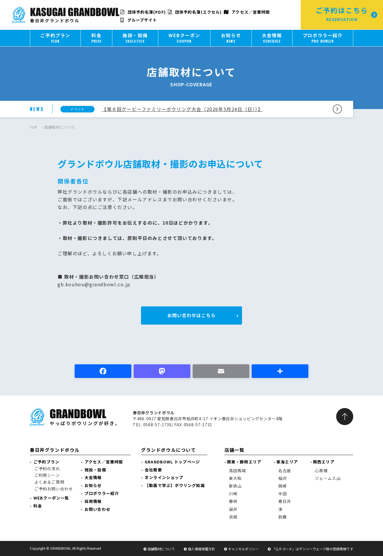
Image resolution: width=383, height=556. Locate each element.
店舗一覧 (234, 449)
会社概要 (153, 470)
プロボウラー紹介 (102, 493)
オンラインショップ (164, 477)
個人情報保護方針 (201, 548)
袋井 (233, 509)
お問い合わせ (97, 509)
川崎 (233, 493)
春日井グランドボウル (55, 449)
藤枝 (233, 501)
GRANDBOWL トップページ (172, 462)
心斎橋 (321, 470)
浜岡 (233, 517)
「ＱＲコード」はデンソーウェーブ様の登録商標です (312, 548)
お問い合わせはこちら (191, 315)
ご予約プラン (46, 462)
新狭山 (235, 486)
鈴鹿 (282, 517)
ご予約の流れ (47, 468)
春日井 (284, 501)
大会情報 (93, 477)
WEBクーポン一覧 (51, 498)
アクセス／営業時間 (247, 12)
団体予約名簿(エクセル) (195, 12)
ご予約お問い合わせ (53, 489)
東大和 (235, 478)
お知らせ (93, 485)
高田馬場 (237, 470)
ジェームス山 (328, 478)
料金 (37, 506)
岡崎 (282, 486)
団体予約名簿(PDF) (142, 12)
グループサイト (138, 20)
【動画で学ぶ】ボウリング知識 (175, 485)
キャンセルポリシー (243, 548)
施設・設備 (95, 470)
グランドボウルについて (168, 449)
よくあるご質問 (49, 482)
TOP (33, 127)
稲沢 (282, 478)
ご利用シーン (47, 475)
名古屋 (284, 470)
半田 (282, 493)
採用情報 (93, 501)
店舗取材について (161, 548)
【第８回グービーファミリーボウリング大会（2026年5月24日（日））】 (182, 109)
